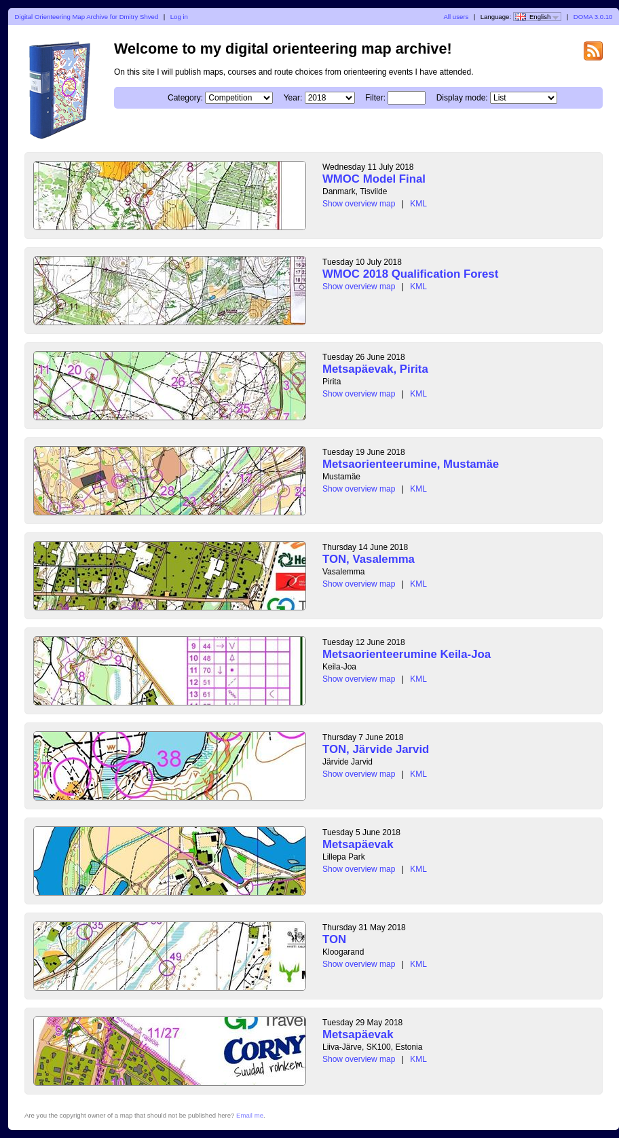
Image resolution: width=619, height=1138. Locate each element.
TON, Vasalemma (368, 559)
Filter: (375, 98)
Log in (179, 16)
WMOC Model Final (374, 178)
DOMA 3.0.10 (593, 16)
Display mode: (462, 98)
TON (334, 939)
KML (418, 203)
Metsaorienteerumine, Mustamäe (410, 464)
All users (455, 16)
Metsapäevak (357, 844)
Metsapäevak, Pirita (375, 369)
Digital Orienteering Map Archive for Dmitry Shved (87, 16)
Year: (293, 98)
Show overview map (358, 203)
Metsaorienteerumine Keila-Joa (406, 654)
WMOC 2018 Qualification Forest (410, 274)
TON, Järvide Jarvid (375, 749)
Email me (249, 1115)
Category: (185, 98)
